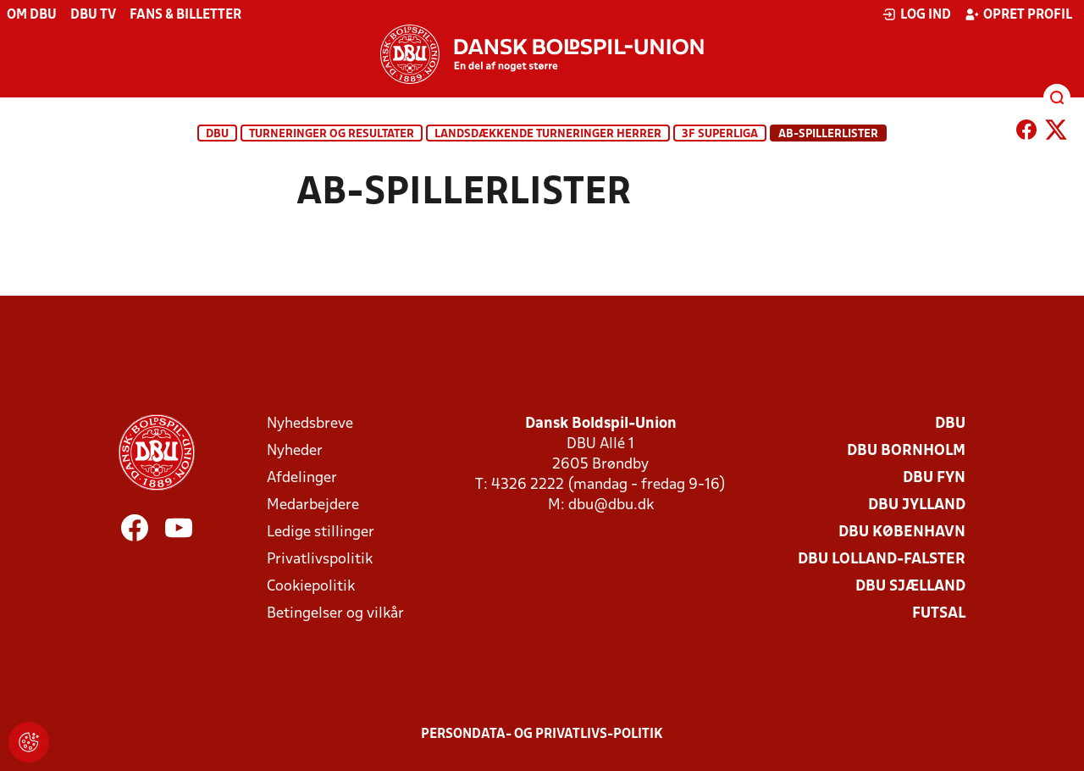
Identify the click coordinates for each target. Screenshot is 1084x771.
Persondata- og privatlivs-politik (542, 734)
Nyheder (295, 451)
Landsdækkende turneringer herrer (547, 134)
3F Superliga (720, 134)
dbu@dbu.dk (611, 505)
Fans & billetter (185, 15)
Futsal (938, 614)
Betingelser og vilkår (335, 614)
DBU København (901, 532)
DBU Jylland (916, 505)
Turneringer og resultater (331, 134)
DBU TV (93, 15)
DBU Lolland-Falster (881, 559)
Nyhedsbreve (310, 424)
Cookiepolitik (311, 587)
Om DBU (32, 15)
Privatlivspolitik (320, 559)
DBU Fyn (934, 478)
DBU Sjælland (910, 587)
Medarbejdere (313, 505)
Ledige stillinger (320, 532)
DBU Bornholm (906, 451)
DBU (217, 134)
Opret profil (1018, 14)
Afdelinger (302, 478)
